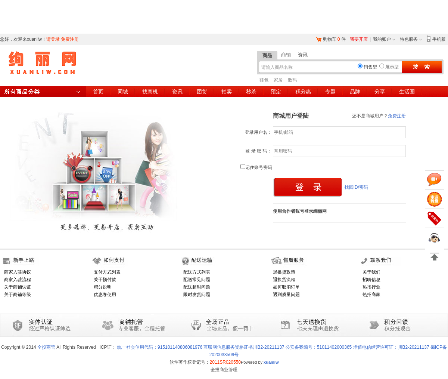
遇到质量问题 (286, 294)
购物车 (329, 39)
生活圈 (407, 92)
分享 (379, 92)
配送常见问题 (196, 279)
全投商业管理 (224, 369)
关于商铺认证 (17, 287)
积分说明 (103, 287)
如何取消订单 (286, 287)
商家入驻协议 (17, 272)
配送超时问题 (196, 287)
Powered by (260, 362)
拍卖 (226, 92)
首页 (98, 92)
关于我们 (371, 272)
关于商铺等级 (17, 294)
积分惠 (303, 92)
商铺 (286, 55)
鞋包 (263, 80)
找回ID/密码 (356, 187)
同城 (123, 92)
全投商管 (46, 347)
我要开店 (359, 39)
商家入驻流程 (17, 279)
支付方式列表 (107, 272)
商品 (267, 55)
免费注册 (70, 39)
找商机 (150, 92)
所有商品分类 (43, 91)
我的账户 (382, 39)
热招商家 (371, 294)
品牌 (355, 92)
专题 (330, 92)
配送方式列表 (196, 272)
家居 (278, 80)
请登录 (53, 39)
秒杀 (251, 92)
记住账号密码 (256, 167)
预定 (276, 92)
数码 (292, 80)
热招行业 (371, 287)
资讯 (303, 55)
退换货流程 (284, 279)
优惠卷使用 (105, 294)
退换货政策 (284, 272)
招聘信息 (371, 279)
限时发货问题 (196, 294)
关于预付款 (105, 279)
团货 (202, 92)
